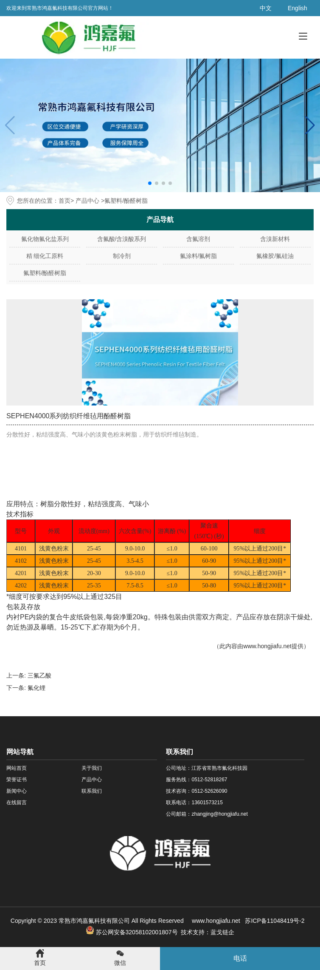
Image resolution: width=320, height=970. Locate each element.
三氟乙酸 (39, 675)
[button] (310, 125)
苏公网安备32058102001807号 (132, 932)
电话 (240, 958)
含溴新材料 (275, 238)
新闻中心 (16, 791)
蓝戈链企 (222, 932)
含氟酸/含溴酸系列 (121, 238)
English (297, 8)
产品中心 (87, 200)
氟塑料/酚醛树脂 (45, 272)
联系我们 (91, 791)
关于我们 (91, 768)
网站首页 (16, 768)
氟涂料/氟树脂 (198, 255)
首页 (64, 200)
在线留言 (16, 802)
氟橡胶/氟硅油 (275, 255)
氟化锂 (36, 687)
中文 (266, 8)
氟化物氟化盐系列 (45, 238)
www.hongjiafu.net (267, 646)
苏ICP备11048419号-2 (274, 920)
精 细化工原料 (45, 255)
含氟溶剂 (198, 238)
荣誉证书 (16, 780)
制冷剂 (122, 255)
